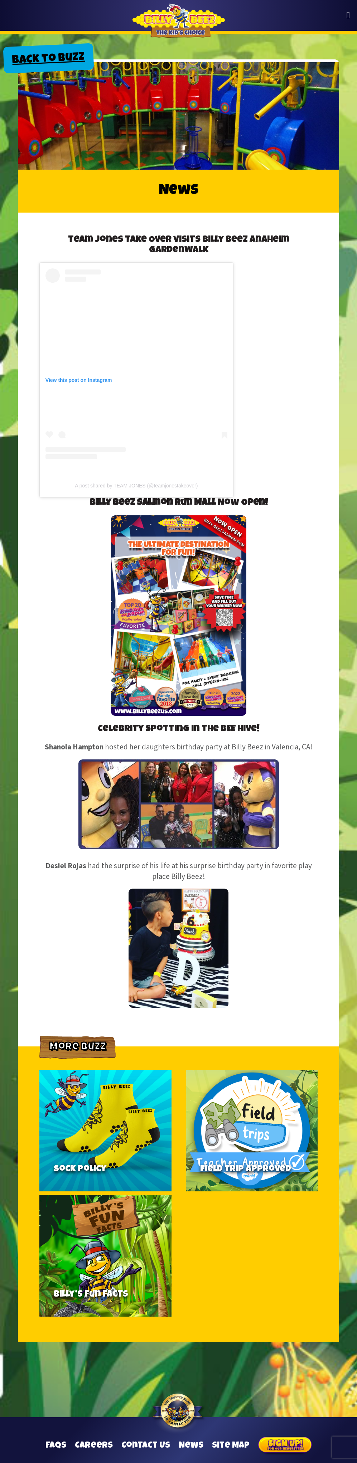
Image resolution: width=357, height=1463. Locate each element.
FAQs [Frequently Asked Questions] (55, 1446)
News (191, 1446)
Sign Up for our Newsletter (285, 1446)
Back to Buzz (48, 59)
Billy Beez (178, 25)
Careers (94, 1446)
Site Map (231, 1446)
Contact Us (145, 1446)
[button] (348, 15)
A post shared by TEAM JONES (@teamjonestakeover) (136, 486)
